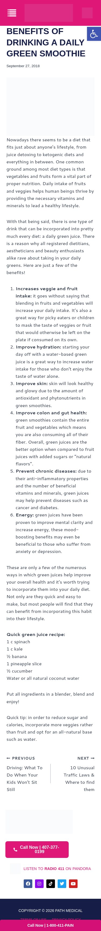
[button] (94, 34)
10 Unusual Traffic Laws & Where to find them (75, 773)
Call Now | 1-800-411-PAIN (50, 925)
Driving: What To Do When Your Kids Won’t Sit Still (26, 773)
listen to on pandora (57, 869)
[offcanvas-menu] (12, 13)
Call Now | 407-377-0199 (36, 849)
